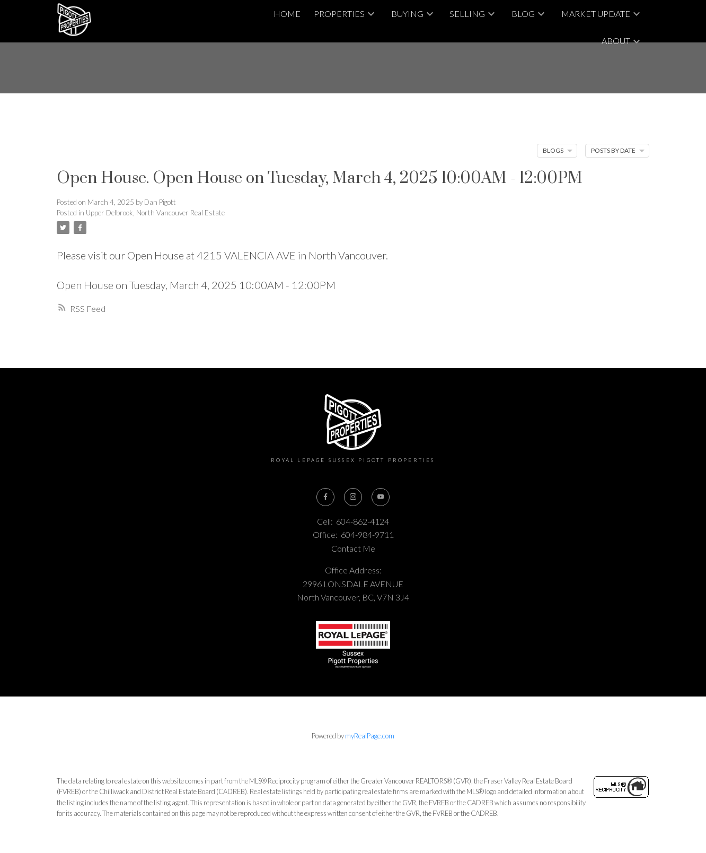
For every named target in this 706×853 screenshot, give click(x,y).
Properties (339, 13)
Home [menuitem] (287, 13)
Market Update (595, 13)
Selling (467, 13)
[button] (325, 497)
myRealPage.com (369, 736)
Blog (523, 13)
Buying (407, 13)
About (616, 41)
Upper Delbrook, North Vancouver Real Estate (155, 212)
